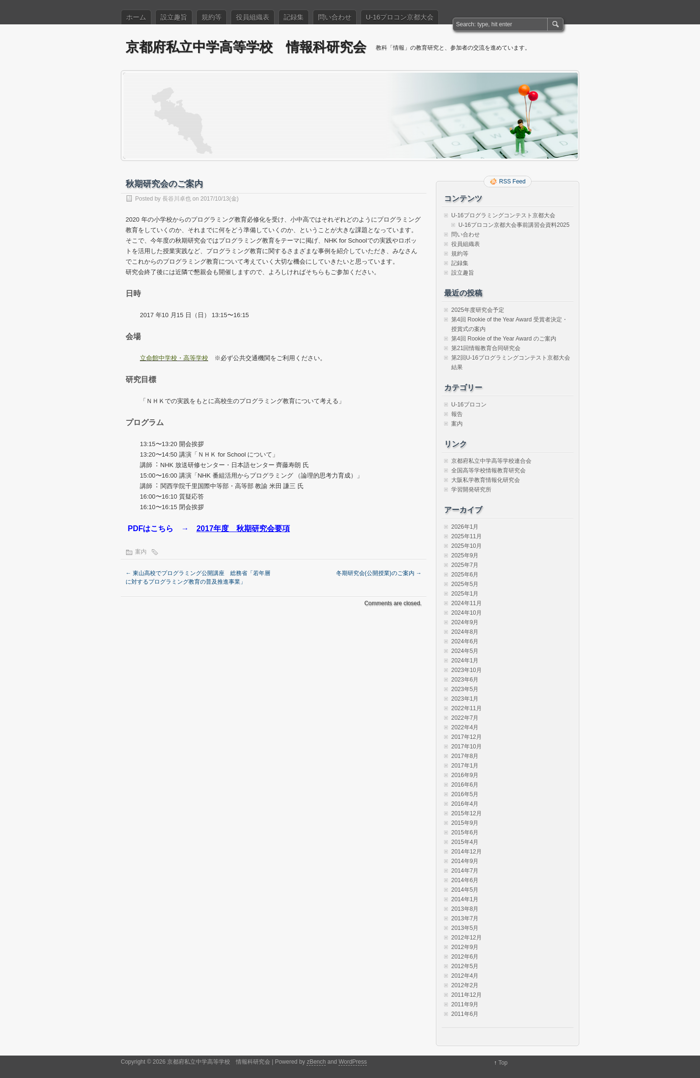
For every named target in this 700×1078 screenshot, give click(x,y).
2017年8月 (464, 756)
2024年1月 (464, 660)
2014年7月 (464, 870)
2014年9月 (464, 861)
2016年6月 (464, 784)
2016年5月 (464, 794)
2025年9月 (464, 555)
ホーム (136, 17)
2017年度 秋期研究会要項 (243, 528)
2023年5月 (464, 689)
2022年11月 (466, 708)
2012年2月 (464, 985)
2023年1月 (464, 698)
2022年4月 (464, 727)
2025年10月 (466, 546)
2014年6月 (464, 880)
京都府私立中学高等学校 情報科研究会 (246, 47)
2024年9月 (464, 622)
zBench (316, 1061)
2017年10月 (466, 746)
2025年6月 (464, 574)
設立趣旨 (173, 17)
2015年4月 (464, 842)
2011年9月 (464, 1004)
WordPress (353, 1061)
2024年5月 (464, 651)
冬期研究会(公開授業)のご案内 (379, 573)
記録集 (294, 17)
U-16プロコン (469, 404)
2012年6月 (464, 956)
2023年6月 (464, 679)
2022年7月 (464, 718)
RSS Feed (512, 181)
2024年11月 (466, 603)
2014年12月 (466, 851)
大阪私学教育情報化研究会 (485, 480)
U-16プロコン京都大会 (400, 17)
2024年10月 (466, 612)
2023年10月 (466, 670)
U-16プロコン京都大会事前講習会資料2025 (514, 225)
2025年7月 (464, 565)
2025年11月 (466, 536)
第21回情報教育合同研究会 (485, 348)
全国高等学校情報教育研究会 (488, 470)
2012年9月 (464, 947)
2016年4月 (464, 803)
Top (503, 1062)
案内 (141, 551)
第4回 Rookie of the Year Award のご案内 (503, 338)
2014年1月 (464, 899)
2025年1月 (464, 593)
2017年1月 (464, 765)
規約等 (212, 17)
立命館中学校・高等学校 (174, 358)
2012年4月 (464, 975)
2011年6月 (464, 1014)
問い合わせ (334, 17)
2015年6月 (464, 832)
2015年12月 (466, 813)
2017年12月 (466, 737)
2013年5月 (464, 928)
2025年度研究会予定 (477, 310)
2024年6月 (464, 641)
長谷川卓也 (176, 198)
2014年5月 (464, 889)
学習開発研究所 (471, 489)
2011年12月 (466, 995)
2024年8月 (464, 632)
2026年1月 (464, 526)
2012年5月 (464, 966)
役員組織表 (252, 17)
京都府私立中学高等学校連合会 (491, 461)
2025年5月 (464, 584)
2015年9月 (464, 823)
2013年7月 (464, 918)
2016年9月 (464, 775)
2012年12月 (466, 937)
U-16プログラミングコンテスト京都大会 (503, 215)
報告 (457, 414)
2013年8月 (464, 909)
